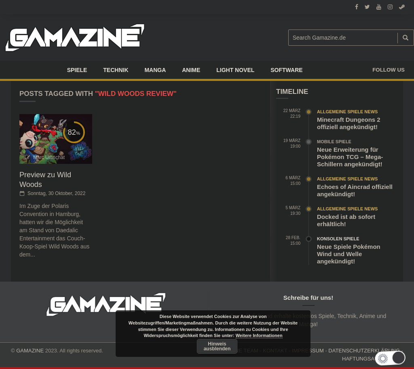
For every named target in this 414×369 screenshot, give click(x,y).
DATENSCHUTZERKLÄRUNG (364, 351)
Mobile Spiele (334, 141)
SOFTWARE (286, 70)
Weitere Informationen (259, 335)
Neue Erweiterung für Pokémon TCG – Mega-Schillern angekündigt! (350, 157)
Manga (155, 70)
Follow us (388, 70)
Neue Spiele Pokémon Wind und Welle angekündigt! (348, 254)
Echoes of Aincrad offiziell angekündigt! (355, 190)
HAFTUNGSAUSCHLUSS (372, 359)
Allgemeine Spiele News (347, 111)
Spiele (77, 70)
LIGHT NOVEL (235, 70)
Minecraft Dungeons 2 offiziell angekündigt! (348, 123)
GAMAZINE (30, 351)
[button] (395, 358)
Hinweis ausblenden (217, 346)
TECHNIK (115, 70)
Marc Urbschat (49, 157)
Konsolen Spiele (338, 238)
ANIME (191, 70)
